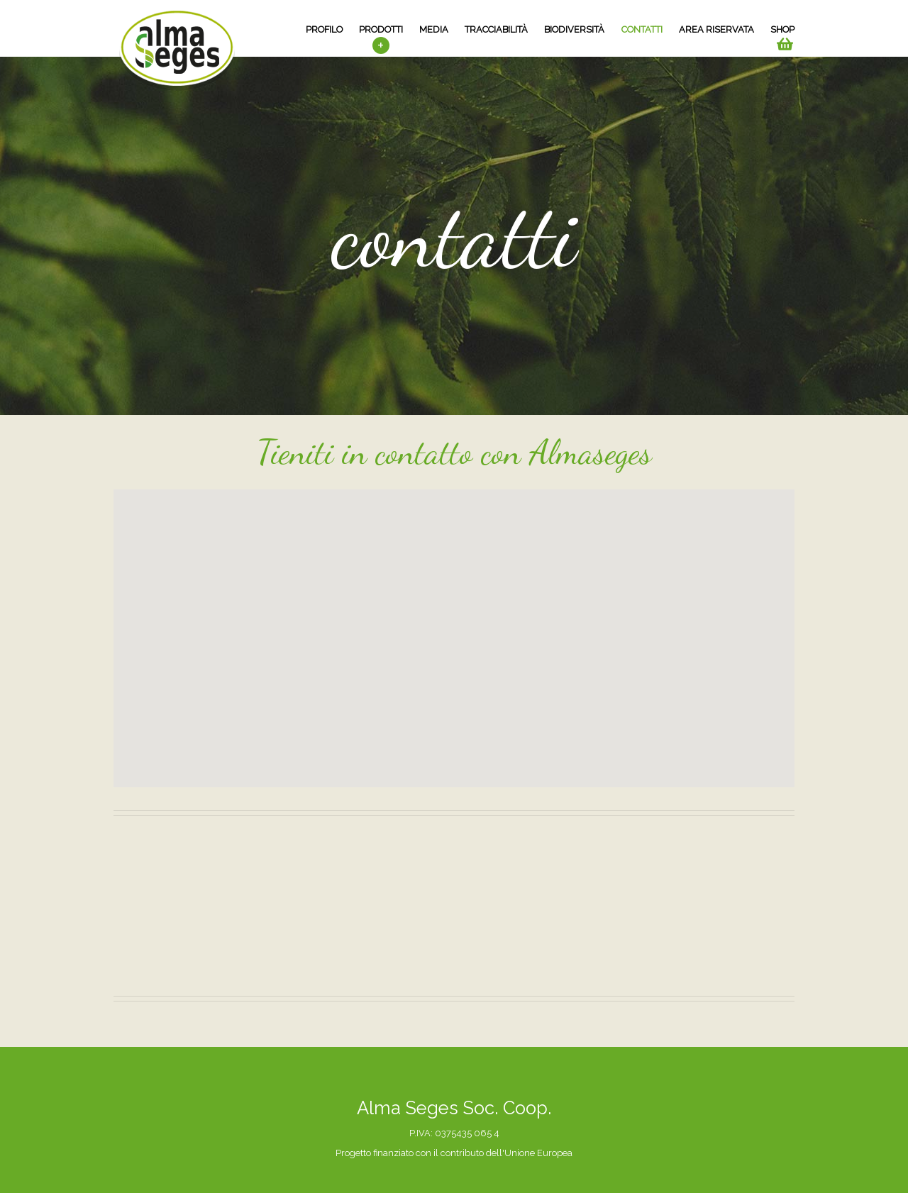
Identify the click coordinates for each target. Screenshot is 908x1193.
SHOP (782, 29)
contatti (642, 29)
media (433, 29)
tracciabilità (496, 29)
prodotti (381, 29)
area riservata (716, 29)
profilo (324, 29)
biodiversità (574, 29)
